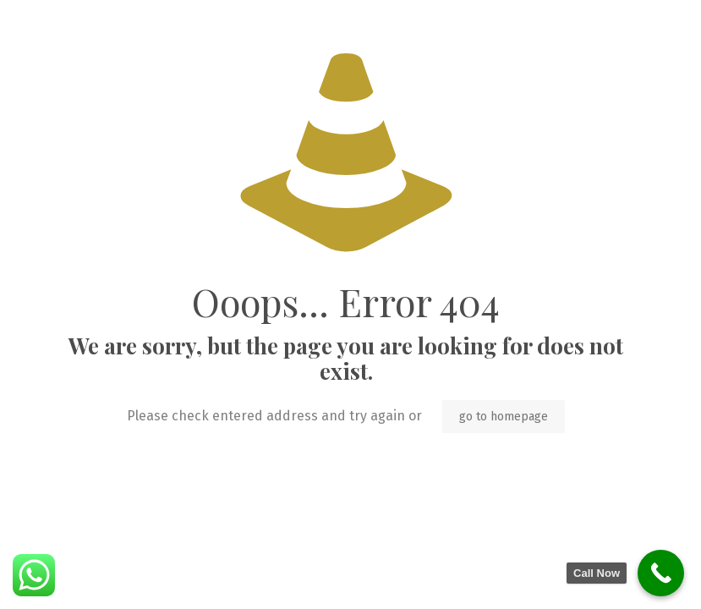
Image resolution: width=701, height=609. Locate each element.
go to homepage (503, 416)
